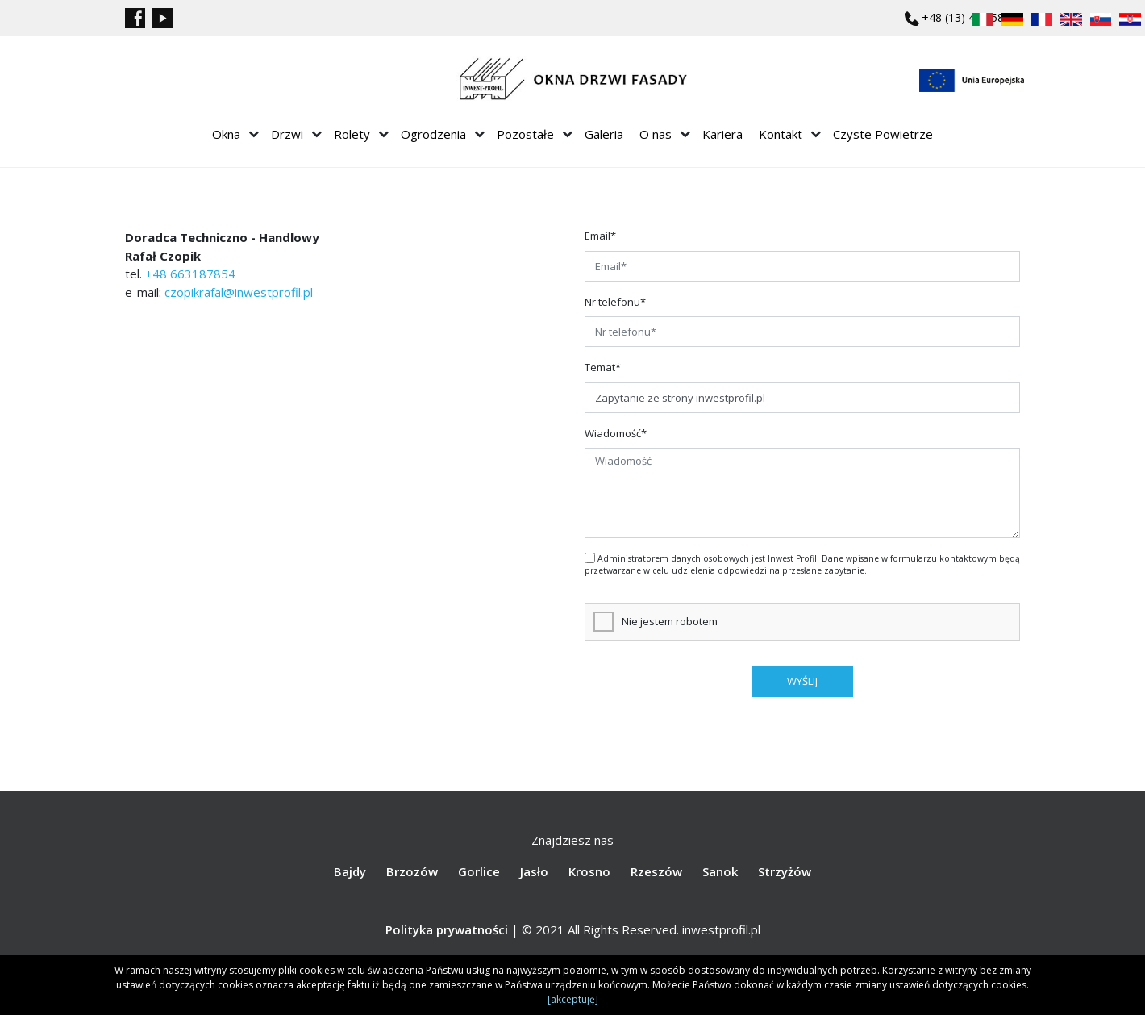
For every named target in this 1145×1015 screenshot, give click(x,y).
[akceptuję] (573, 999)
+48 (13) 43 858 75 (971, 17)
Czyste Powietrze (883, 134)
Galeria (604, 134)
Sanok (720, 871)
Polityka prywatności (446, 929)
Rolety (352, 134)
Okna (226, 134)
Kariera (722, 134)
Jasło (534, 871)
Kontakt (780, 134)
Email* (600, 235)
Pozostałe (525, 134)
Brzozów (412, 871)
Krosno (589, 871)
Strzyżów (784, 871)
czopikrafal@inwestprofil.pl (238, 292)
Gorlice (479, 871)
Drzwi (287, 134)
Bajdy (350, 871)
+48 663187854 (190, 273)
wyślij (802, 681)
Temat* (603, 367)
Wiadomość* (616, 433)
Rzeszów (656, 871)
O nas (655, 134)
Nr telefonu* (615, 301)
